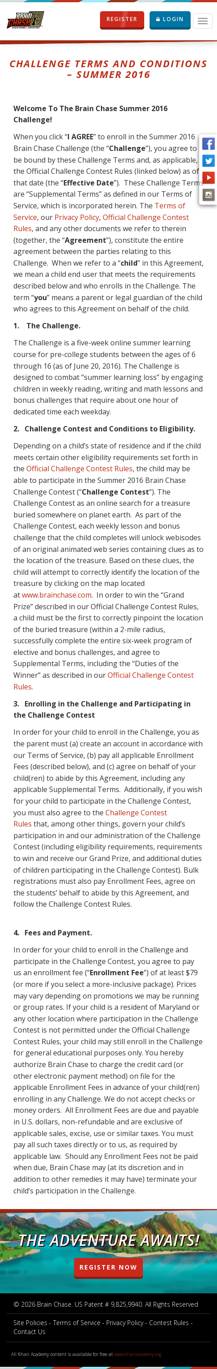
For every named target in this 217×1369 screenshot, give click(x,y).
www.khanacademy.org (137, 1354)
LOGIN (170, 19)
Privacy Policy (76, 217)
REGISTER (122, 19)
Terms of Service (76, 1322)
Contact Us (29, 1331)
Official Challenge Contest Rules (79, 469)
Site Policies (30, 1322)
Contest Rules (169, 1322)
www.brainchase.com (57, 595)
